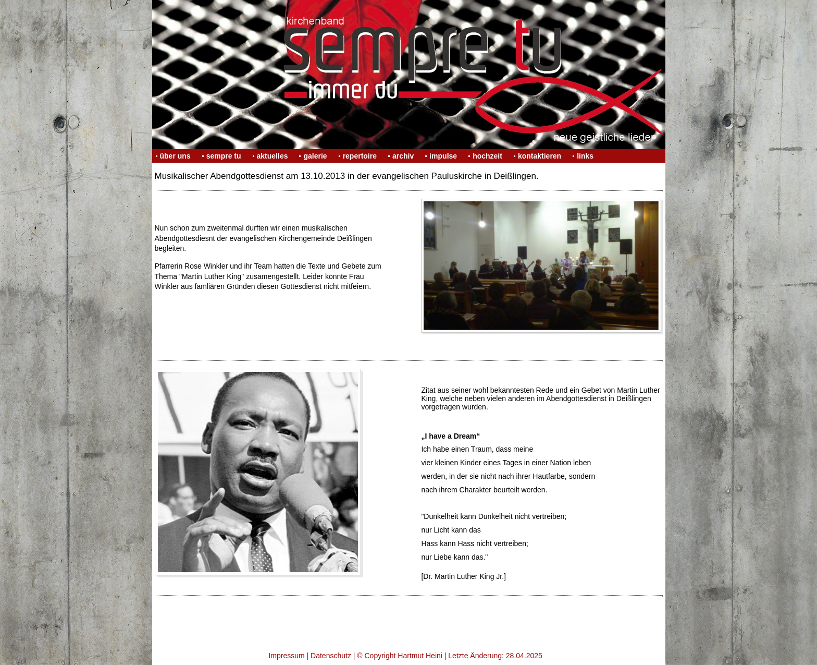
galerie (315, 156)
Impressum (286, 655)
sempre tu (223, 156)
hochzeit (487, 156)
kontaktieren (539, 156)
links (585, 156)
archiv (403, 156)
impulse (443, 156)
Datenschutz (331, 655)
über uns (175, 156)
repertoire (360, 156)
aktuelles (272, 156)
